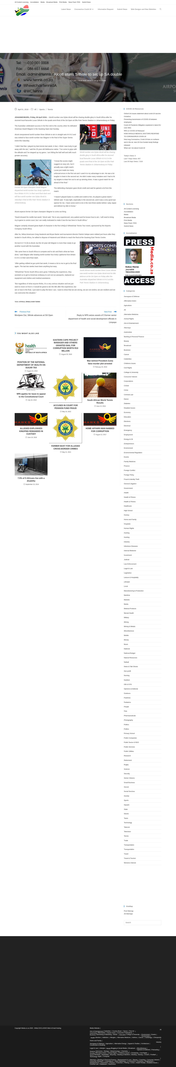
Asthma (134, 1037)
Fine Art (131, 1031)
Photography (128, 720)
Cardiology (148, 1037)
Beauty (126, 341)
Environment (128, 448)
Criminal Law (128, 395)
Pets (125, 711)
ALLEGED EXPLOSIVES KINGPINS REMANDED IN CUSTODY (31, 431)
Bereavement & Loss (124, 1060)
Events (126, 457)
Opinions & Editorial (131, 689)
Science (127, 769)
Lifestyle (127, 582)
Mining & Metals (129, 626)
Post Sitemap (128, 911)
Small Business (129, 782)
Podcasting (155, 1050)
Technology (128, 823)
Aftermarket (101, 1033)
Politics (126, 725)
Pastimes (127, 698)
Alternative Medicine (131, 314)
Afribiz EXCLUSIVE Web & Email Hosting (47, 1028)
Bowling (134, 1054)
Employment (128, 435)
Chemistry (124, 1051)
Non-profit (127, 671)
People (126, 707)
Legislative (127, 573)
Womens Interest (130, 863)
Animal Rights (129, 319)
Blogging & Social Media (119, 1048)
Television (127, 831)
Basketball (105, 1054)
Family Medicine (129, 461)
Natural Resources (130, 658)
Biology (106, 1051)
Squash (126, 805)
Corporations (128, 381)
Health (126, 493)
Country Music (117, 1031)
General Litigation (130, 484)
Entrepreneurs (129, 444)
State (126, 809)
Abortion (98, 1037)
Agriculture (128, 305)
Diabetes (127, 403)
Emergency (128, 430)
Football (153, 1054)
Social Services (129, 791)
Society (126, 796)
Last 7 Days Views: (131, 159)
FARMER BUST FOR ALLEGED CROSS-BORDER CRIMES (65, 447)
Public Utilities (129, 751)
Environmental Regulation (133, 452)
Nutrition (127, 680)
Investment (128, 555)
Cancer (126, 354)
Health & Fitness (130, 497)
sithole (22, 301)
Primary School (129, 733)
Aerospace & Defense (131, 296)
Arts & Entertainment (131, 323)
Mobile (126, 635)
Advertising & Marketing (104, 1034)
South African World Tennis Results (100, 401)
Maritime (127, 595)
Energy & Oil (128, 439)
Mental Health (129, 613)
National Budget (129, 653)
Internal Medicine (130, 551)
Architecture (145, 1043)
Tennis (50, 109)
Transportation (129, 845)
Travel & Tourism (130, 858)
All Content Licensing (21, 2)
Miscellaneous (129, 631)
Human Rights (129, 528)
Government (128, 488)
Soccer (126, 787)
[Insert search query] (142, 922)
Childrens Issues (130, 363)
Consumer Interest (130, 377)
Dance (126, 399)
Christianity (134, 1053)
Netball (126, 662)
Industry (127, 542)
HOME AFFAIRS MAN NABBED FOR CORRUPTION (100, 429)
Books (115, 1034)
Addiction (105, 1037)
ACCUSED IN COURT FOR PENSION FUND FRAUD (65, 406)
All (35, 109)
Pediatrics (127, 702)
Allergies (113, 1037)
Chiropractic (157, 1037)
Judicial (126, 559)
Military (126, 617)
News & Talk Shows (131, 666)
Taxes (126, 818)
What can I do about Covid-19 (134, 148)
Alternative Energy (120, 1043)
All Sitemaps (128, 914)
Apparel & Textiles (134, 1043)
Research (127, 756)
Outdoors (127, 693)
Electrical (127, 426)
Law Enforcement (130, 564)
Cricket (126, 386)
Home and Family (130, 519)
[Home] (71, 80)
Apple (99, 1056)
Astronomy (98, 1051)
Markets (127, 600)
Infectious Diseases (131, 546)
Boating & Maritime (123, 1054)
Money (126, 640)
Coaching (142, 1060)
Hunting (126, 533)
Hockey (126, 515)
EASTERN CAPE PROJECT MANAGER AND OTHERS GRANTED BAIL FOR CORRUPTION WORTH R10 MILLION (65, 345)
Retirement (128, 760)
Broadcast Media (51, 2)
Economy (127, 412)
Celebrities (127, 359)
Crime (126, 390)
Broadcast (127, 345)
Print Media (63, 2)
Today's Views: (129, 156)
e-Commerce (131, 1061)
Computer (106, 1056)
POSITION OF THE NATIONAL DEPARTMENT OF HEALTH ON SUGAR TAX (31, 365)
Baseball (97, 1054)
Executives (104, 1063)
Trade (126, 840)
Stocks (126, 814)
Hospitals (127, 524)
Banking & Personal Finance (134, 337)
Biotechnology (115, 1051)
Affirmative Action (130, 301)
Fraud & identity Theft (131, 479)
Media (43, 2)
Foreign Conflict (129, 470)
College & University (131, 372)
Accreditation (34, 2)
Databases (103, 1064)
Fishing (126, 1063)
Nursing (126, 675)
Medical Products (130, 608)
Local (126, 586)
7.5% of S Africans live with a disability (31, 479)
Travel (126, 854)
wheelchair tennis (33, 301)
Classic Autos (111, 1033)
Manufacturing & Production (133, 591)
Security (127, 774)
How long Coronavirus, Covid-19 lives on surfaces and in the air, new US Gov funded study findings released (141, 142)
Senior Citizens (129, 778)
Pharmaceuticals (130, 716)
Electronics (112, 1064)
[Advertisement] (88, 34)
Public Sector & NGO (131, 742)
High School (128, 510)
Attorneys (127, 328)
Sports (42, 109)
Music (126, 644)
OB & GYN (128, 684)
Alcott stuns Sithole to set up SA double (92, 80)
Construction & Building (97, 1045)
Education (127, 417)
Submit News (86, 2)
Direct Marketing (120, 1061)
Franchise (119, 1063)
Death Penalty (140, 1063)
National (127, 649)
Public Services (129, 747)
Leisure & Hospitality (131, 577)
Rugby (126, 765)
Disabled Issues (129, 408)
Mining (126, 622)
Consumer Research (96, 1061)
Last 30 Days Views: (131, 161)
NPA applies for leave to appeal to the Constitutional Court (31, 395)
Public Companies (130, 738)
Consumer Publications (124, 1033)
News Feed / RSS (74, 2)
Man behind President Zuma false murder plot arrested (100, 362)
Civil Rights (128, 368)
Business (127, 350)
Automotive (128, 332)
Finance (127, 466)
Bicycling (113, 1054)
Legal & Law (128, 568)
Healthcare (128, 506)
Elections (127, 421)
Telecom (127, 827)
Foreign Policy (129, 475)
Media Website (94, 1028)
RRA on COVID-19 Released (134, 131)
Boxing (140, 1054)
